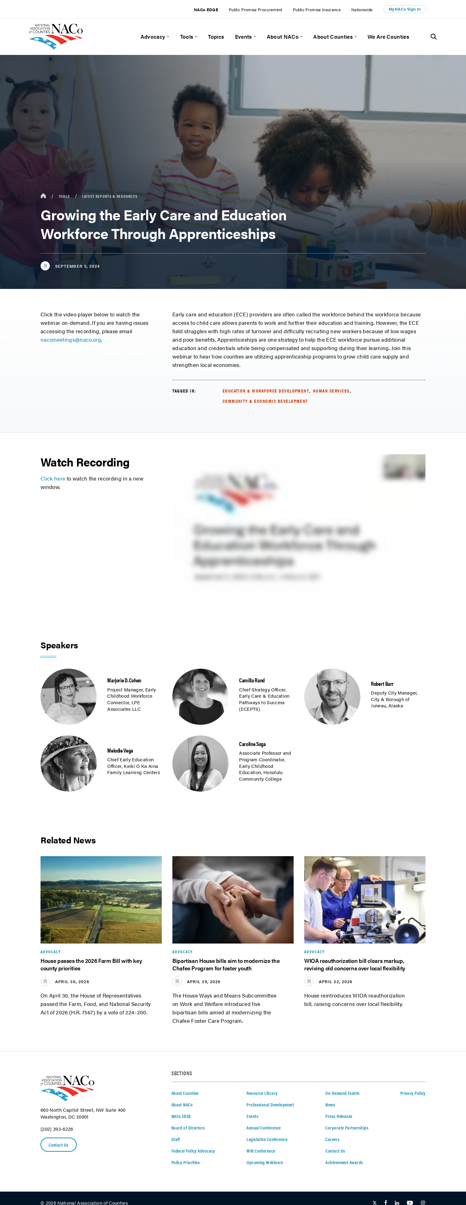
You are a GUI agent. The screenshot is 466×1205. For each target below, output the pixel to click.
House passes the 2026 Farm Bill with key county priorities (91, 964)
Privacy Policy (412, 1093)
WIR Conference (261, 1150)
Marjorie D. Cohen (124, 680)
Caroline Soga (252, 743)
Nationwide (361, 9)
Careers (332, 1139)
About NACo (283, 36)
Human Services (331, 390)
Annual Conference (264, 1127)
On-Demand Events (342, 1093)
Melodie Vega (120, 750)
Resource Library (262, 1093)
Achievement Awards (344, 1162)
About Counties (333, 36)
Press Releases (338, 1116)
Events (243, 36)
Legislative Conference (267, 1139)
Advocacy (153, 36)
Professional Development (270, 1104)
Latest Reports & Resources (110, 196)
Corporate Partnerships (346, 1127)
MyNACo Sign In (405, 9)
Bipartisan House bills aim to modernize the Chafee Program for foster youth (226, 964)
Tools (187, 36)
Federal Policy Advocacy (193, 1150)
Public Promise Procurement (255, 9)
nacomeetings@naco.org (71, 339)
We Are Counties (388, 36)
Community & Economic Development (265, 401)
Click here (53, 478)
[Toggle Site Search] (433, 37)
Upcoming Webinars (265, 1162)
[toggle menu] (167, 36)
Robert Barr (382, 683)
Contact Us (58, 1144)
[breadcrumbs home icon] (43, 196)
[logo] (56, 47)
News (330, 1104)
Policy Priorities (185, 1162)
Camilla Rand (252, 680)
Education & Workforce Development (266, 390)
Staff (175, 1139)
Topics (216, 36)
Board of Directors (188, 1127)
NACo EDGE (206, 9)
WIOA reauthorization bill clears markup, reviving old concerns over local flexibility (354, 964)
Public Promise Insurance (317, 9)
